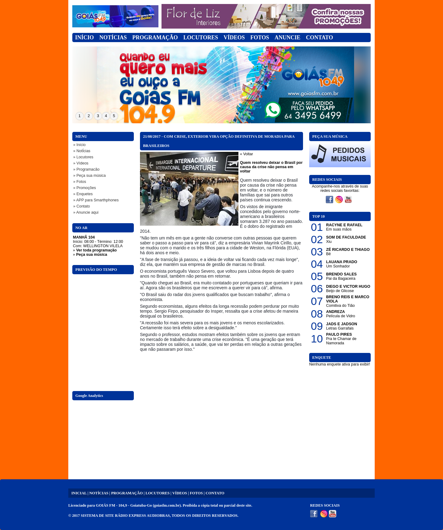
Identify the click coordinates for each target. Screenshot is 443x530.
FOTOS (196, 493)
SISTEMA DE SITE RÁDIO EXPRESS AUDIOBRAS (125, 515)
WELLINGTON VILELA (102, 246)
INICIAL (78, 493)
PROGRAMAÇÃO (127, 493)
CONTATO (215, 493)
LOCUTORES (158, 493)
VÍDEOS (179, 493)
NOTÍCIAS (98, 493)
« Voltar (246, 154)
